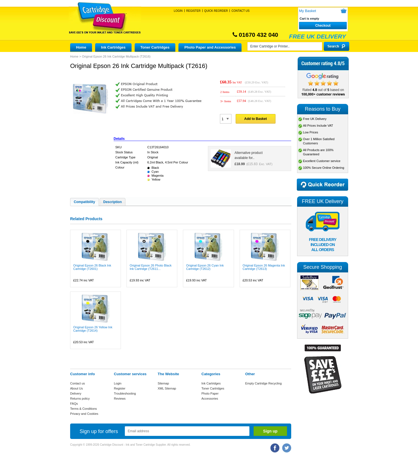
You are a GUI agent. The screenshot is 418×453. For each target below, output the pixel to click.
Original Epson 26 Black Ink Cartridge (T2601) (92, 267)
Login (178, 10)
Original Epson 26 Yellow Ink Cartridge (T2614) (92, 328)
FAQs (74, 403)
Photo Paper (210, 393)
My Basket (307, 11)
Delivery (75, 393)
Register (193, 10)
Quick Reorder (216, 10)
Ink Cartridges (113, 47)
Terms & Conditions (83, 408)
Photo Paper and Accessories (210, 47)
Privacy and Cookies (84, 413)
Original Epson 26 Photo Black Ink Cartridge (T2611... (150, 267)
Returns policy (80, 398)
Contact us (77, 383)
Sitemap (163, 383)
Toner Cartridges (155, 47)
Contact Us (240, 10)
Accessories (209, 398)
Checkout (323, 26)
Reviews (120, 398)
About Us (76, 388)
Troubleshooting (125, 393)
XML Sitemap (167, 388)
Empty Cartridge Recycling (263, 383)
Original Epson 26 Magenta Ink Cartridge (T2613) (264, 267)
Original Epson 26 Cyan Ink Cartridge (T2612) (205, 267)
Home (81, 47)
